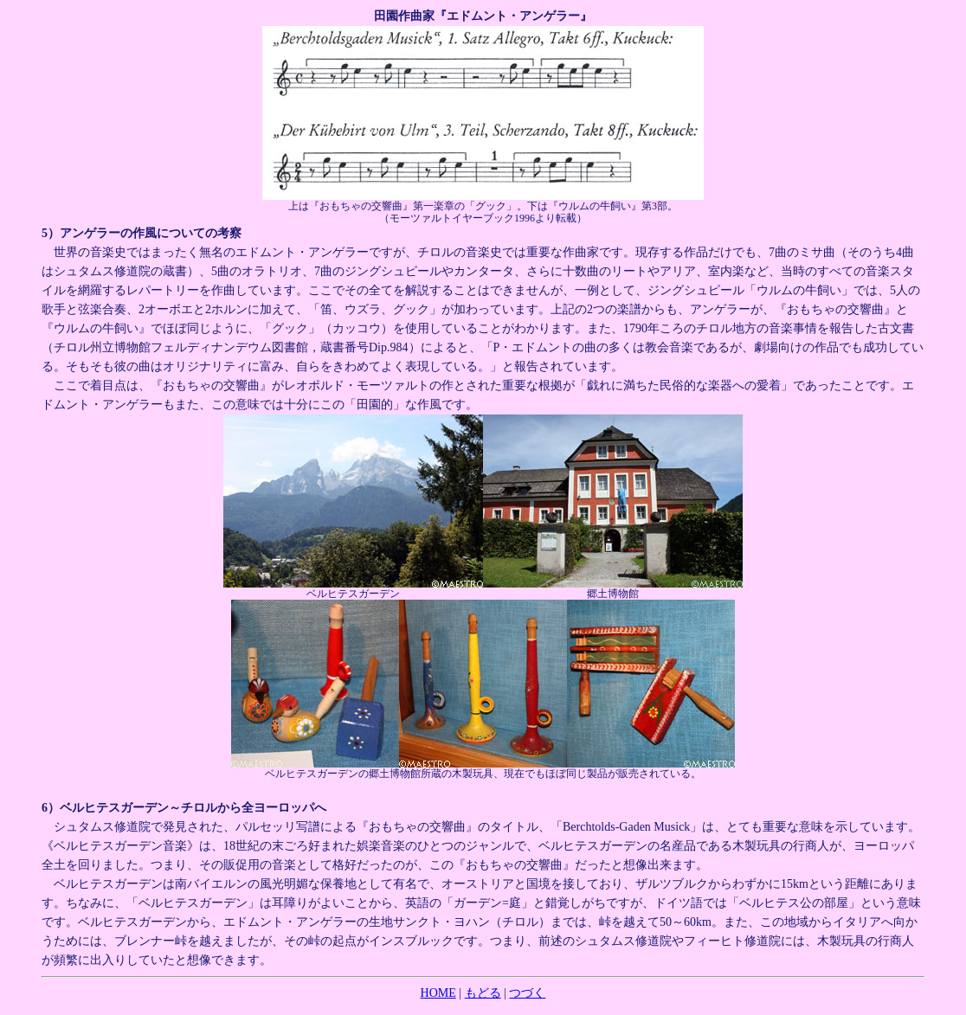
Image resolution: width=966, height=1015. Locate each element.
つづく (527, 992)
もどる (483, 992)
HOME (438, 992)
